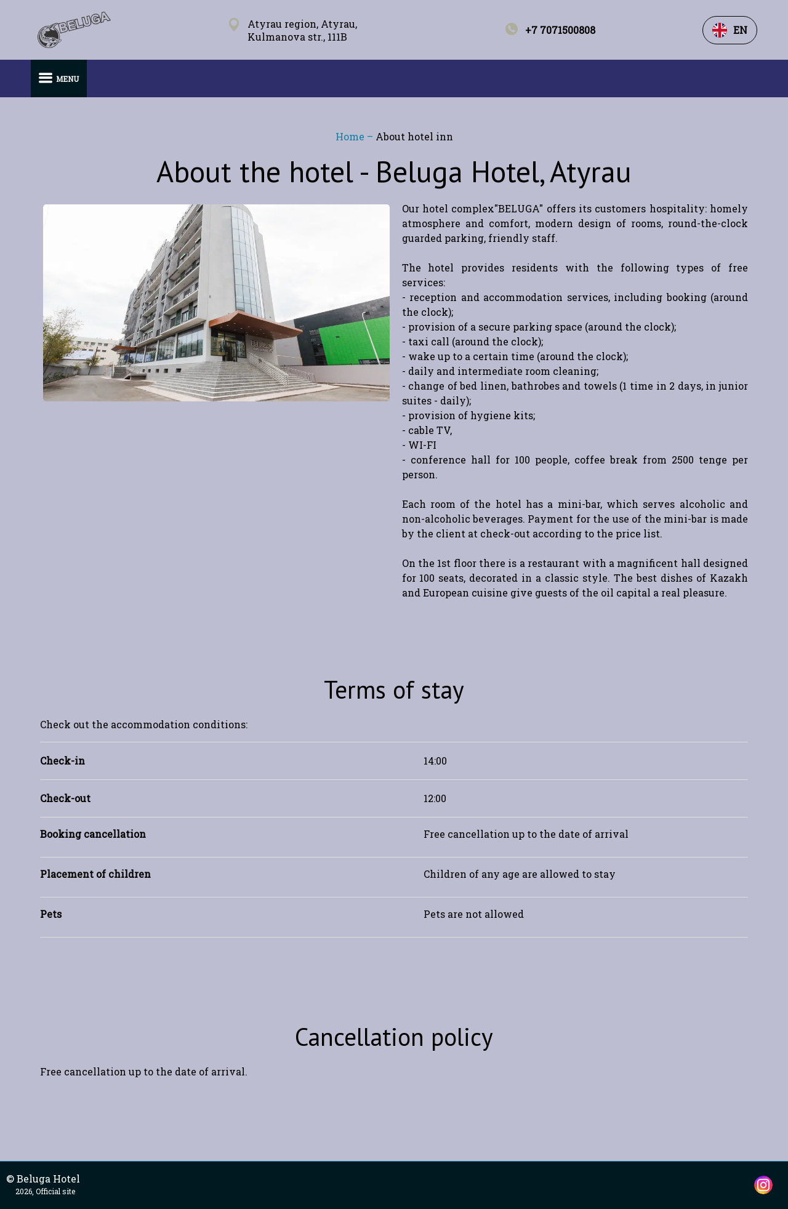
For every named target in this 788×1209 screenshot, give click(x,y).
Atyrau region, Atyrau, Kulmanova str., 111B (302, 30)
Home (351, 136)
